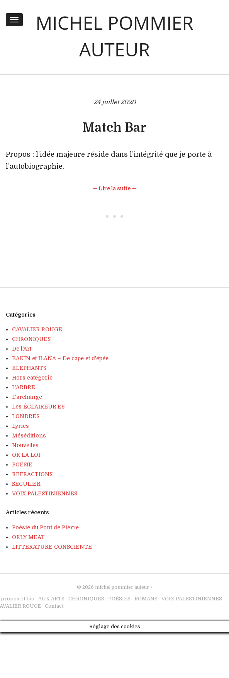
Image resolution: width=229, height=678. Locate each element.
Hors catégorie (32, 378)
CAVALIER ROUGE (37, 329)
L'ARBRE (23, 387)
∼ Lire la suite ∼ (114, 188)
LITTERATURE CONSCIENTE (52, 547)
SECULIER (26, 484)
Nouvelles (25, 445)
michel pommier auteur (122, 587)
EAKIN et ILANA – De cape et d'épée (60, 358)
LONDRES (25, 416)
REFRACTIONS (32, 474)
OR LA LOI (26, 455)
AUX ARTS (51, 599)
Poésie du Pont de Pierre (45, 527)
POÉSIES (119, 599)
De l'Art (21, 349)
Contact (54, 606)
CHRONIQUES (31, 339)
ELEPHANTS (29, 368)
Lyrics (20, 426)
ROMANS (146, 599)
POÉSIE (22, 464)
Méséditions (29, 435)
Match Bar (114, 127)
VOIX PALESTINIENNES (44, 493)
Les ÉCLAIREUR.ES (38, 406)
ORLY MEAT (28, 537)
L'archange (27, 397)
